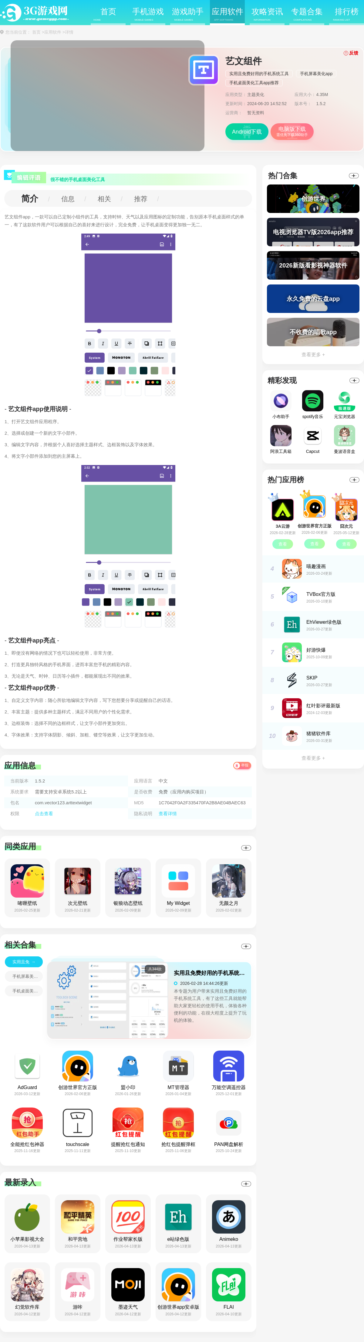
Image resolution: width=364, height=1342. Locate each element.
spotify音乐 (312, 404)
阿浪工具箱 (281, 439)
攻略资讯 (267, 14)
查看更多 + (313, 354)
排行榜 (346, 14)
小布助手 (281, 404)
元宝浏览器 (344, 404)
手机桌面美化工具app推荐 (254, 82)
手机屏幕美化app (316, 73)
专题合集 (307, 14)
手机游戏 (148, 14)
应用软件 (227, 14)
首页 (104, 14)
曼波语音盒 (344, 439)
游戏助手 (188, 14)
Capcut (312, 439)
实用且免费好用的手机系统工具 (259, 73)
